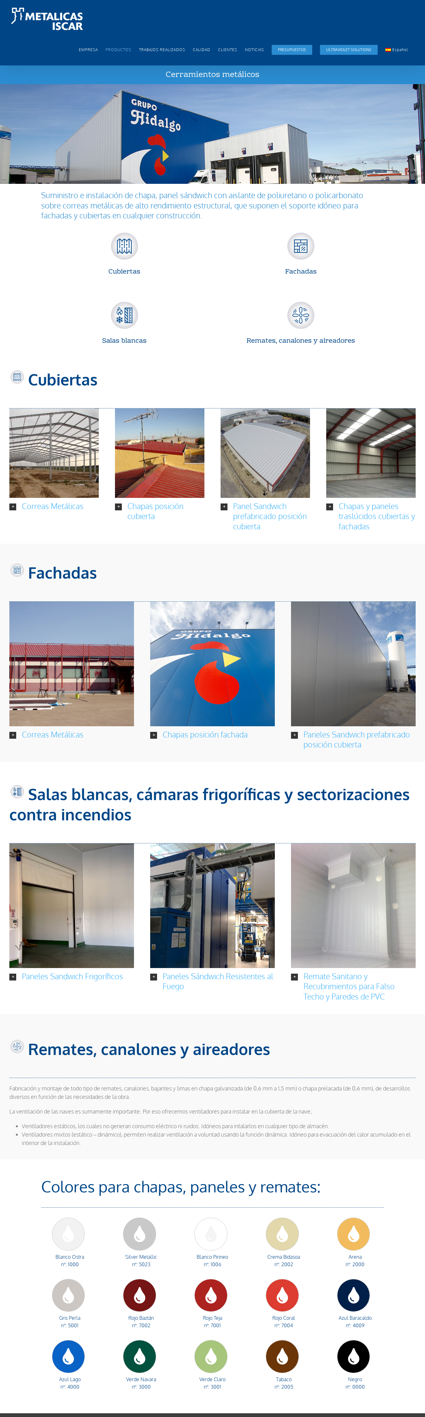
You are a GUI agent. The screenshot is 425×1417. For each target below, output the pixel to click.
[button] (54, 502)
